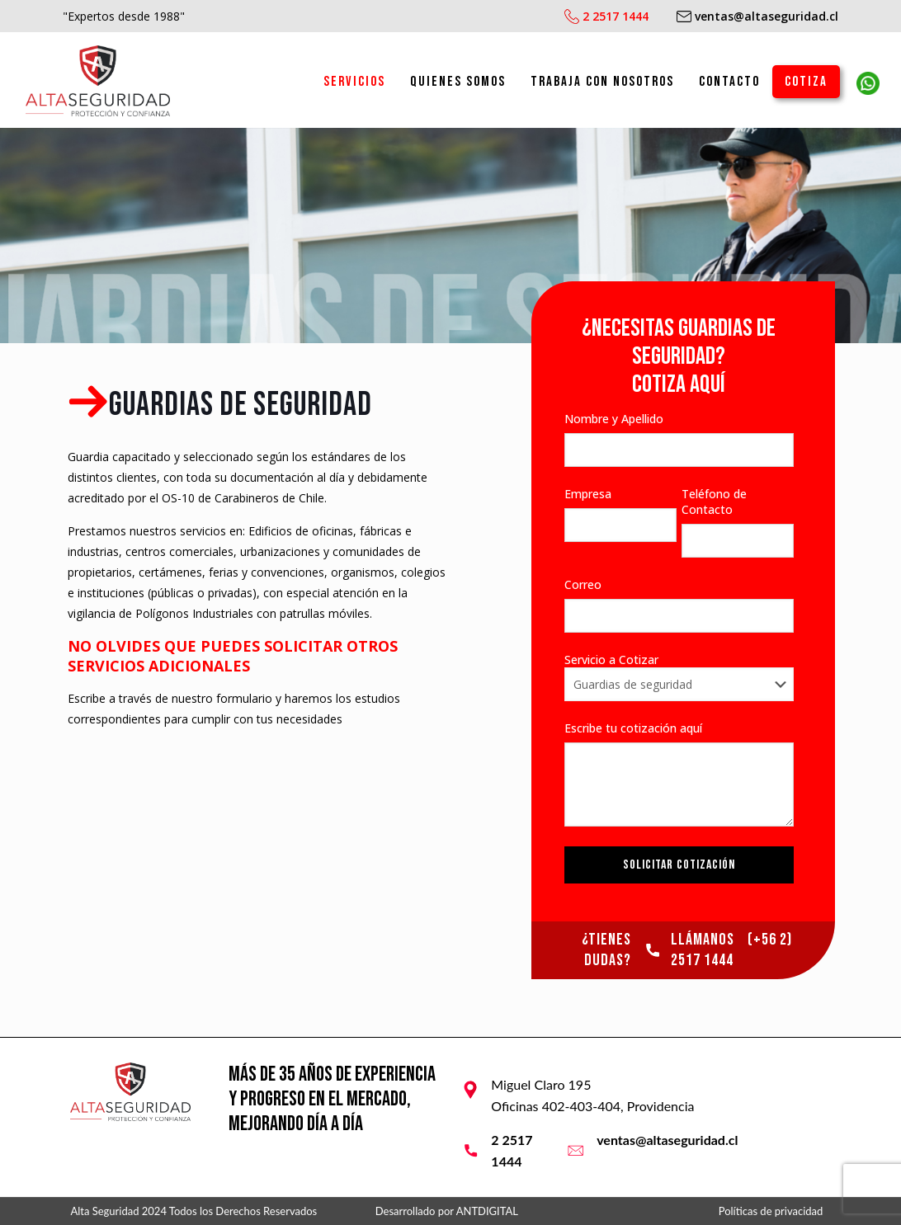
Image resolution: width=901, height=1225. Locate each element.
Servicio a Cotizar (679, 676)
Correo (679, 605)
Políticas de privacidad (771, 1211)
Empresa (620, 514)
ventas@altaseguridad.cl (667, 1139)
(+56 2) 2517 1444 (731, 950)
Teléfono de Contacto (738, 522)
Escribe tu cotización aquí (679, 773)
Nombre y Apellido (679, 439)
